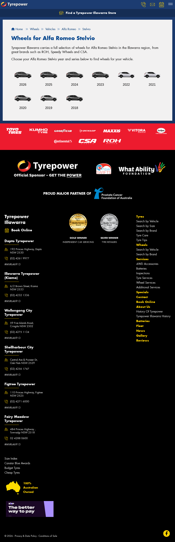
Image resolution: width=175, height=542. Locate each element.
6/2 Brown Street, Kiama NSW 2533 (24, 288)
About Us (143, 307)
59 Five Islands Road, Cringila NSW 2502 (22, 324)
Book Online (145, 302)
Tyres (140, 216)
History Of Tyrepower (149, 311)
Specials (142, 292)
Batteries (141, 268)
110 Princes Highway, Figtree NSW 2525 (26, 394)
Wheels (141, 245)
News (140, 331)
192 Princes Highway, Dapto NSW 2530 (26, 251)
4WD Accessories (147, 264)
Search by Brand (146, 231)
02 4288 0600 (19, 438)
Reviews (142, 340)
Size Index (11, 458)
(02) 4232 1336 (19, 295)
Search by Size (145, 226)
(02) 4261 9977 (19, 258)
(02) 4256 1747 (19, 368)
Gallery (141, 336)
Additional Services (148, 287)
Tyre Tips (141, 240)
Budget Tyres (12, 468)
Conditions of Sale (48, 535)
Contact (142, 297)
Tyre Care (142, 235)
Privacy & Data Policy (26, 535)
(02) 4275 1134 (19, 332)
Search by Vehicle (147, 221)
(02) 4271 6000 (19, 401)
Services (142, 259)
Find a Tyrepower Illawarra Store (87, 13)
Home (17, 29)
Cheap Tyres (12, 473)
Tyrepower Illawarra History (153, 316)
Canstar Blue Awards (17, 463)
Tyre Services (144, 278)
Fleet (139, 326)
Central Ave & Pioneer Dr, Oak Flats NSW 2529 (24, 361)
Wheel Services (145, 283)
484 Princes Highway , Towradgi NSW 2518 (23, 431)
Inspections (143, 273)
